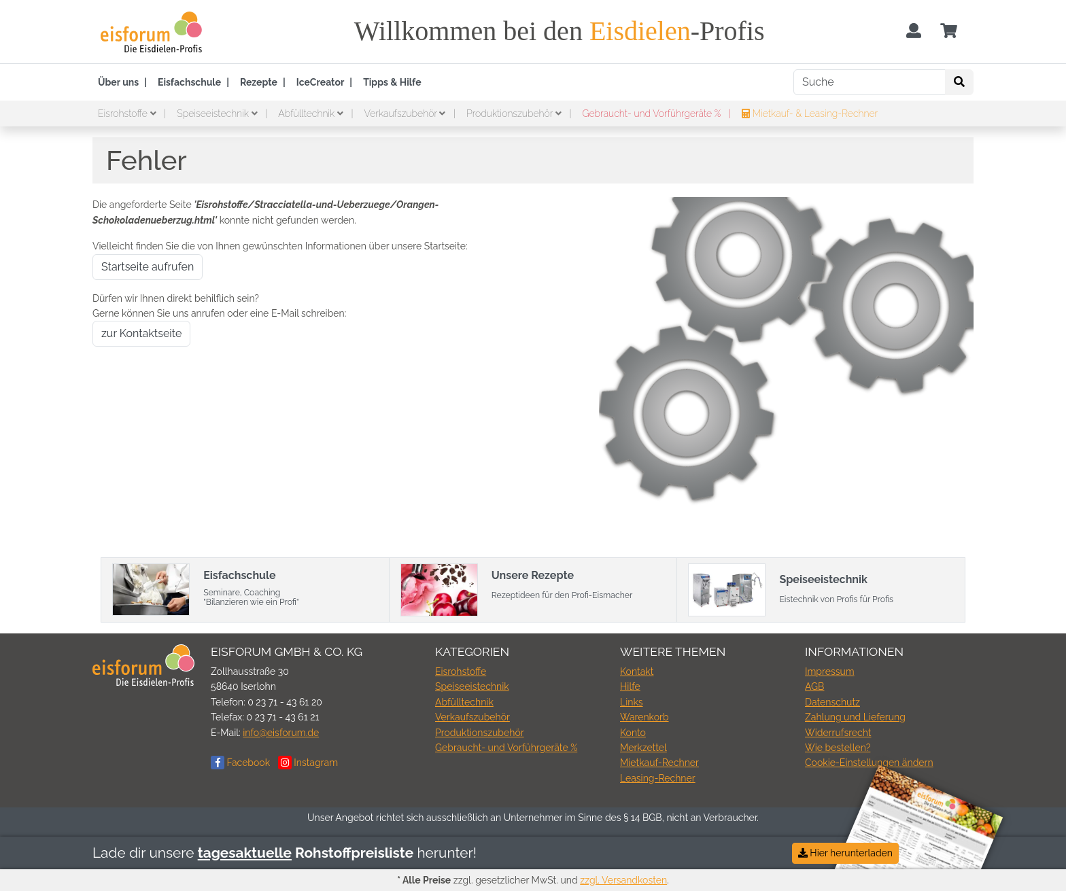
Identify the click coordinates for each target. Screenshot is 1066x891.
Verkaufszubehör (406, 113)
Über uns (118, 82)
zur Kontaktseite (141, 333)
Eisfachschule (189, 82)
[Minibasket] (948, 31)
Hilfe (630, 686)
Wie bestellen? (837, 747)
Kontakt (636, 671)
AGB (814, 686)
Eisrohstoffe (128, 113)
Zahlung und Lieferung (855, 717)
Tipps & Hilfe (392, 82)
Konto (633, 732)
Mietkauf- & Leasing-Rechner (810, 113)
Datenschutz (832, 702)
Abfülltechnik (311, 113)
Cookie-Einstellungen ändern (869, 762)
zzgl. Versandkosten (623, 880)
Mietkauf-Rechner (659, 762)
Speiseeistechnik (218, 113)
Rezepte (258, 82)
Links (631, 702)
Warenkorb (644, 717)
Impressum (830, 671)
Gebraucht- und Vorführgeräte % (652, 113)
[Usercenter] (913, 31)
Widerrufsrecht (838, 732)
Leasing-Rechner (657, 778)
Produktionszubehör (515, 113)
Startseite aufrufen (147, 266)
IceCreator (320, 82)
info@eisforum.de (281, 732)
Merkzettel (643, 747)
